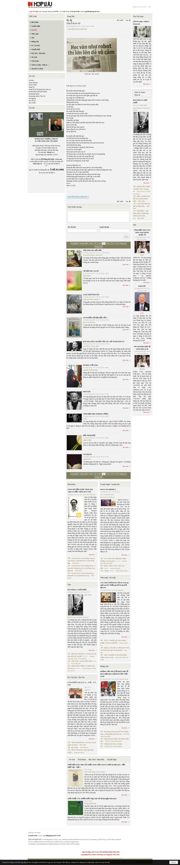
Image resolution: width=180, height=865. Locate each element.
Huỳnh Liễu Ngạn (76, 663)
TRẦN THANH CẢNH (122, 571)
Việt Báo (142, 369)
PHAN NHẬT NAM (117, 741)
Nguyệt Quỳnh (108, 746)
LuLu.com (58, 159)
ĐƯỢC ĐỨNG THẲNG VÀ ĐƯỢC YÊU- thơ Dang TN (141, 189)
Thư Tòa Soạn (138, 16)
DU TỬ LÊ (32, 101)
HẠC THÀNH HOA (89, 322)
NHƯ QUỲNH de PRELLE (91, 299)
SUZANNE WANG (109, 494)
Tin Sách (72, 759)
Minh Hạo (121, 590)
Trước (121, 20)
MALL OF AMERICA (108, 489)
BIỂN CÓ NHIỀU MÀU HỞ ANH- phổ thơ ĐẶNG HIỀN (141, 199)
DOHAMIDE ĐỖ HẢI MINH (38, 92)
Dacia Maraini (33, 83)
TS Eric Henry (100, 772)
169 (103, 243)
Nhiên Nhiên (87, 276)
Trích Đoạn (82, 759)
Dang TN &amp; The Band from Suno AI (78, 617)
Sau (127, 20)
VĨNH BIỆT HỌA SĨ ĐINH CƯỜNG (95, 414)
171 (112, 243)
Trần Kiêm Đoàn (123, 679)
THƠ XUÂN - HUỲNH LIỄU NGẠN (81, 661)
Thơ (69, 585)
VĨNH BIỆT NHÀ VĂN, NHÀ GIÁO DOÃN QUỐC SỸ (142, 232)
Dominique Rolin (34, 94)
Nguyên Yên (87, 459)
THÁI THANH (84, 747)
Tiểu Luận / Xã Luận (108, 578)
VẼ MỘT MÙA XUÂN (91, 271)
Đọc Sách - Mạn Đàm (96, 759)
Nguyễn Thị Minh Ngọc (90, 370)
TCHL (85, 419)
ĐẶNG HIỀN (87, 440)
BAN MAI (86, 346)
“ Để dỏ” (106, 571)
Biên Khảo (71, 484)
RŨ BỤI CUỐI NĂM (90, 365)
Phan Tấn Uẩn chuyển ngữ (107, 497)
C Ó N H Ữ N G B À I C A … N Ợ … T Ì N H (82, 683)
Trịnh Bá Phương (117, 746)
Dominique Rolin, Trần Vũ (37, 96)
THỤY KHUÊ (75, 563)
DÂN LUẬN (33, 85)
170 (108, 243)
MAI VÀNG (74, 747)
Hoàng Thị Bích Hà (79, 752)
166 (91, 243)
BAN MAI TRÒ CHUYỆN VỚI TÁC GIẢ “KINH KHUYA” (104, 341)
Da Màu (31, 80)
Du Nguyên (32, 98)
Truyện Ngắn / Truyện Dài (110, 484)
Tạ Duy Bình (95, 346)
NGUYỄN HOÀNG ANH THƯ (77, 29)
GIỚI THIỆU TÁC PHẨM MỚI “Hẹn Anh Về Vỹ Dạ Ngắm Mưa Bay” (92, 798)
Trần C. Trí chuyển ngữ (80, 658)
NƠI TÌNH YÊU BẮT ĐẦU (92, 250)
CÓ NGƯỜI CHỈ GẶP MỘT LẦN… (95, 318)
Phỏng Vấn (104, 666)
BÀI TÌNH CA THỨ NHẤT (77, 590)
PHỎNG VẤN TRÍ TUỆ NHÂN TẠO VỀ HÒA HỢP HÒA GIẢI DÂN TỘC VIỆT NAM (114, 673)
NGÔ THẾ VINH (90, 494)
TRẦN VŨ (108, 741)
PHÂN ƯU (86, 392)
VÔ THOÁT (87, 454)
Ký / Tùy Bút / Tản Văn (76, 677)
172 (116, 243)
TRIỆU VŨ (87, 690)
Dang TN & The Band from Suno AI (40, 89)
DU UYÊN (32, 103)
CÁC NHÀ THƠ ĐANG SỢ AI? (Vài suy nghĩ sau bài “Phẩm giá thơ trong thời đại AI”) (114, 585)
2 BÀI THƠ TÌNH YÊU (91, 295)
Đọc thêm (125, 264)
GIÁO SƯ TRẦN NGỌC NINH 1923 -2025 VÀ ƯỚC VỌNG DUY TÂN (80, 490)
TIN (134, 225)
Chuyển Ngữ (111, 759)
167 (95, 243)
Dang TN (31, 87)
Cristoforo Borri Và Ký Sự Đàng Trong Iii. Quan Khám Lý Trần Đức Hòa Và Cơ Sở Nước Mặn (81, 561)
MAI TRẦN (107, 736)
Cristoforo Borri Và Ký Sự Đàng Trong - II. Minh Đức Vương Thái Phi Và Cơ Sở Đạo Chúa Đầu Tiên (82, 568)
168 (99, 243)
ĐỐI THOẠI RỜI (89, 435)
